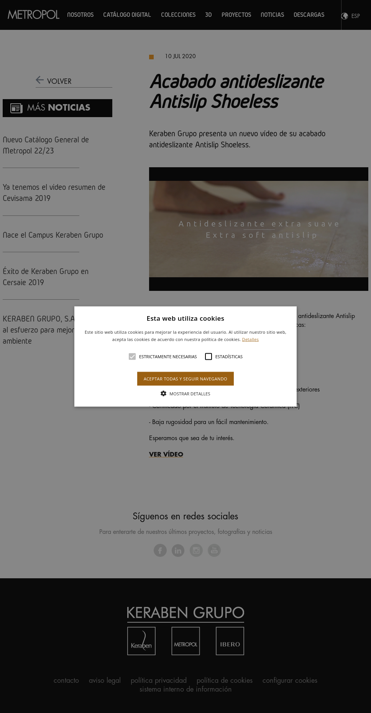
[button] (185, 356)
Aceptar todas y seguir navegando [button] (185, 379)
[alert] (185, 356)
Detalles (250, 339)
